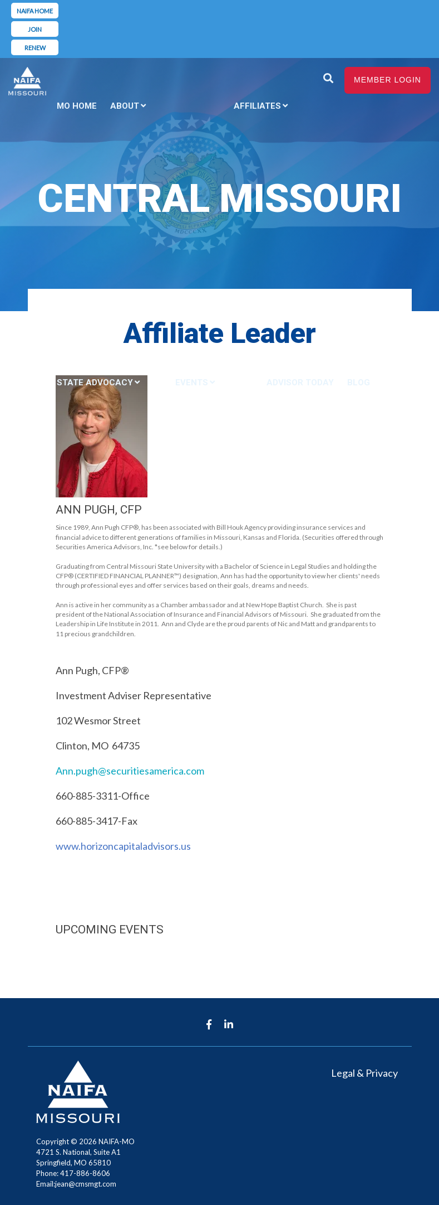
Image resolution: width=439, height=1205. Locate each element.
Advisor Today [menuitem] (300, 383)
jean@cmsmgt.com (85, 1183)
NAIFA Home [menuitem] (35, 10)
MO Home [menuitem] (77, 106)
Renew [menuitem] (35, 47)
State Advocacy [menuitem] (95, 383)
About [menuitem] (124, 106)
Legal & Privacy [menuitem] (364, 1073)
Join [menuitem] (35, 29)
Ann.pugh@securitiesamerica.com (130, 770)
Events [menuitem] (191, 383)
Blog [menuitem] (358, 383)
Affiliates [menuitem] (257, 106)
